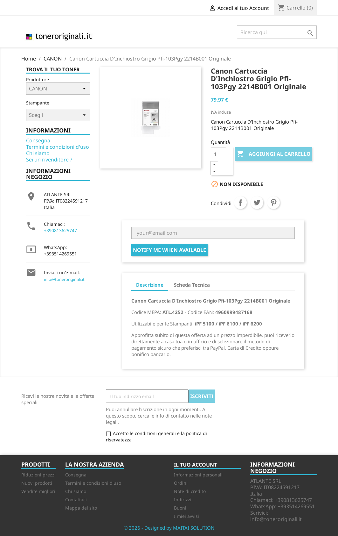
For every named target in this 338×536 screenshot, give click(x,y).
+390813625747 (60, 230)
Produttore (37, 79)
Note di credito (190, 491)
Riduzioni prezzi (38, 475)
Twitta (257, 202)
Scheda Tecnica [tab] (192, 285)
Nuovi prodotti (36, 483)
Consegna (38, 140)
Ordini (181, 483)
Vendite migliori (38, 491)
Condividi (240, 202)
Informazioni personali (198, 475)
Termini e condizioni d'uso (57, 146)
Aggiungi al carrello (274, 154)
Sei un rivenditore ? (49, 159)
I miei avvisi (186, 516)
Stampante (37, 103)
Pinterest (273, 202)
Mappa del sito (81, 508)
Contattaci (76, 500)
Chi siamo (38, 153)
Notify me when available (169, 250)
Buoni (180, 508)
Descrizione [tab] (149, 285)
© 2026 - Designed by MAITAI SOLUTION (169, 528)
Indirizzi (182, 500)
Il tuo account (195, 464)
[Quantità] (218, 154)
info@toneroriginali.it (64, 279)
